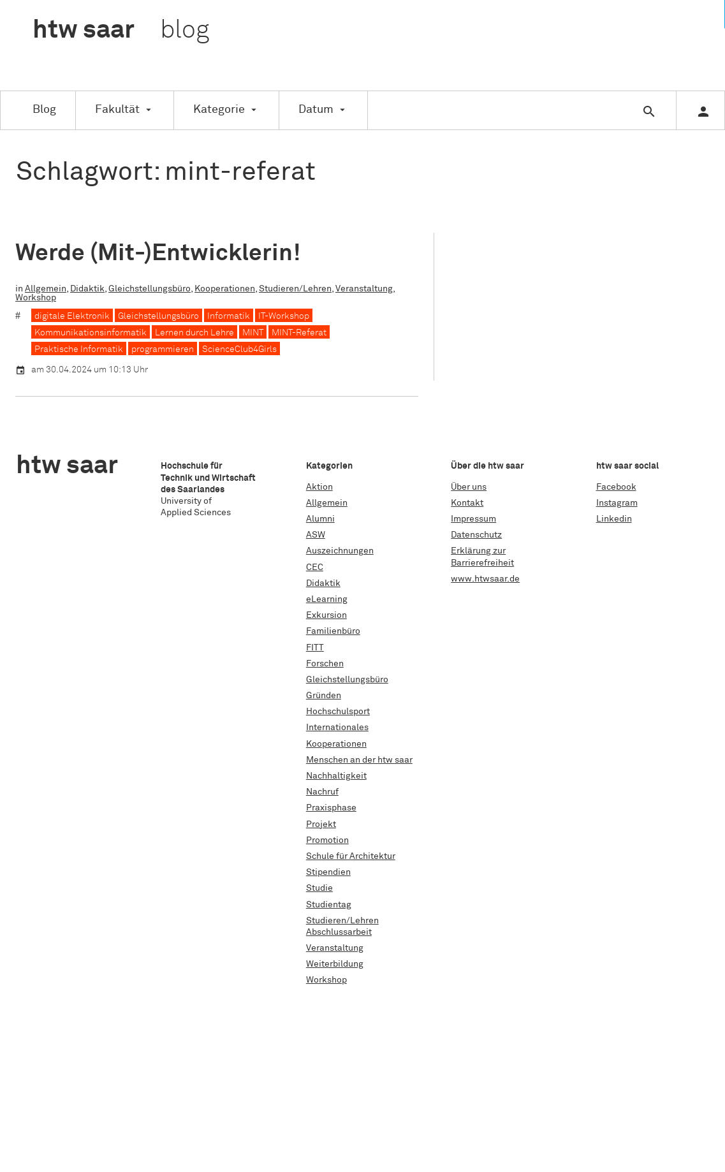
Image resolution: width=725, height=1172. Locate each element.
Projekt (321, 824)
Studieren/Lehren (295, 288)
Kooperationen (224, 288)
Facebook (616, 487)
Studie (319, 888)
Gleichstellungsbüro (149, 288)
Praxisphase (331, 807)
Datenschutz (476, 535)
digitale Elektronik (72, 316)
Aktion (319, 487)
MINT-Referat (299, 332)
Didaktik (87, 288)
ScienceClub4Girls (239, 349)
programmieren (162, 349)
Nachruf (322, 791)
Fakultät (117, 109)
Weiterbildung (334, 964)
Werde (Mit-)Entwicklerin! (157, 253)
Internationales (337, 727)
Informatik (228, 316)
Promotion (327, 840)
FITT (315, 647)
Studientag (328, 904)
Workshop (35, 297)
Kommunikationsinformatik (90, 332)
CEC (314, 567)
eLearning (327, 599)
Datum (315, 109)
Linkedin (614, 519)
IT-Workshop (283, 316)
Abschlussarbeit (339, 932)
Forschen (325, 663)
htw (121, 30)
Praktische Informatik (78, 349)
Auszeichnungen (340, 550)
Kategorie (219, 109)
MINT (252, 332)
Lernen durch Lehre (194, 332)
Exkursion (326, 615)
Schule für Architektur (350, 856)
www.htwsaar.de (485, 579)
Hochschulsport (338, 711)
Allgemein (45, 288)
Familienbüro (333, 631)
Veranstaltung (364, 288)
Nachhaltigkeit (336, 776)
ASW (315, 535)
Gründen (323, 695)
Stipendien (328, 872)
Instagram (617, 503)
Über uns (469, 487)
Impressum (473, 519)
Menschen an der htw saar (359, 760)
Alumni (320, 519)
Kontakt (467, 503)
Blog (44, 109)
